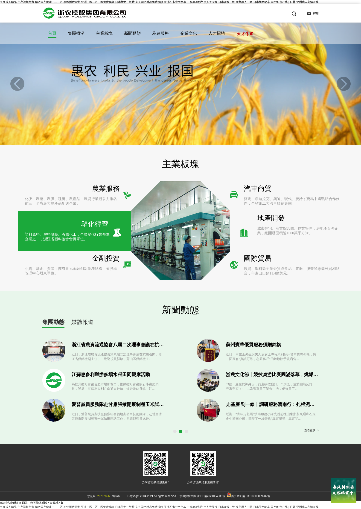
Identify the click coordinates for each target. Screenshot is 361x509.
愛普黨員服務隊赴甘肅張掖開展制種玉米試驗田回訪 (125, 404)
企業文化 (188, 33)
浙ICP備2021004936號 (211, 496)
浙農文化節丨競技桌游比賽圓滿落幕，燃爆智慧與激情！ (283, 374)
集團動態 (53, 322)
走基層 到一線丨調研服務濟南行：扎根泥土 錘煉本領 (280, 404)
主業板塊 (104, 33)
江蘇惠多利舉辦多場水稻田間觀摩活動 (111, 374)
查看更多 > (311, 430)
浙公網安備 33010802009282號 (248, 495)
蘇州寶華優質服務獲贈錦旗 (253, 344)
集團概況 (76, 33)
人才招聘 (216, 33)
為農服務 (160, 33)
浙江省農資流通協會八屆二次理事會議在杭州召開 (122, 344)
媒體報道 (82, 322)
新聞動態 (132, 33)
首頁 (52, 33)
